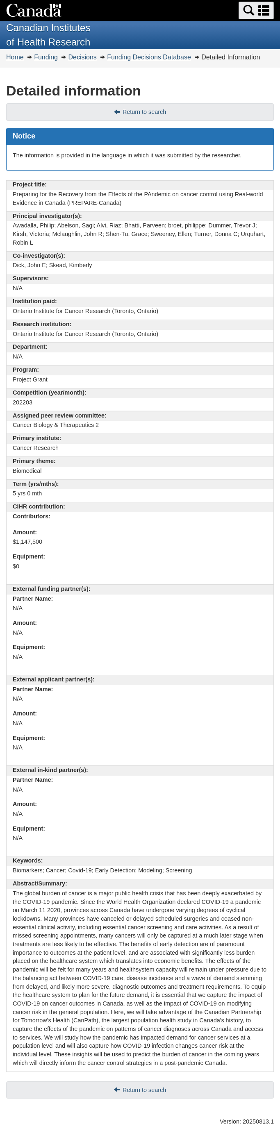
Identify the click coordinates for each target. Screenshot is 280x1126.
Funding (46, 57)
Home (15, 57)
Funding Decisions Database (149, 57)
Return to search (144, 112)
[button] (256, 10)
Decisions (82, 57)
